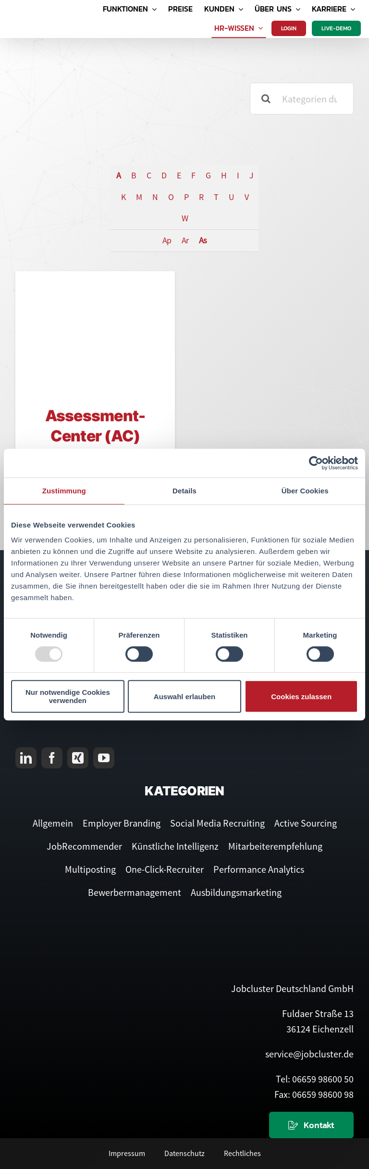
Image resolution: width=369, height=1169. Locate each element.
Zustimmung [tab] (64, 491)
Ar (185, 240)
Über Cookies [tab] (305, 491)
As (203, 240)
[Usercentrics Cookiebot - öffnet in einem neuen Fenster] (316, 463)
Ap (166, 240)
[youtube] (103, 757)
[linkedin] (26, 757)
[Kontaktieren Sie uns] (311, 1125)
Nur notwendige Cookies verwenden (67, 696)
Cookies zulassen (301, 696)
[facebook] (51, 757)
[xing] (77, 757)
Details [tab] (184, 491)
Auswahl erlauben (184, 696)
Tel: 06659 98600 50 (315, 1079)
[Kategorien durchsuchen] (302, 98)
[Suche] (266, 98)
